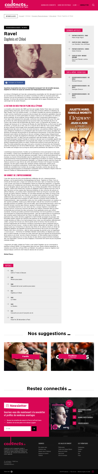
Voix (79, 453)
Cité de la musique (62, 455)
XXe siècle (52, 16)
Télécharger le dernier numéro (82, 410)
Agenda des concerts (48, 5)
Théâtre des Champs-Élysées (65, 449)
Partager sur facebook (14, 83)
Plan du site (73, 471)
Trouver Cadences (81, 423)
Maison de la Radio (62, 451)
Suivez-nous (8, 472)
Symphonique (81, 447)
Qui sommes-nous (42, 447)
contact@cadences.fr (9, 464)
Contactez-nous (42, 449)
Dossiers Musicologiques (40, 16)
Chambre (80, 449)
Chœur (79, 451)
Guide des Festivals (64, 5)
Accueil (21, 16)
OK (34, 429)
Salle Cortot (61, 453)
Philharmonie (61, 447)
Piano (79, 455)
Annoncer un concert (43, 453)
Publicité (40, 455)
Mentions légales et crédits (84, 471)
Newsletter (84, 5)
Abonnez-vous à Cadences (83, 417)
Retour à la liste (11, 16)
